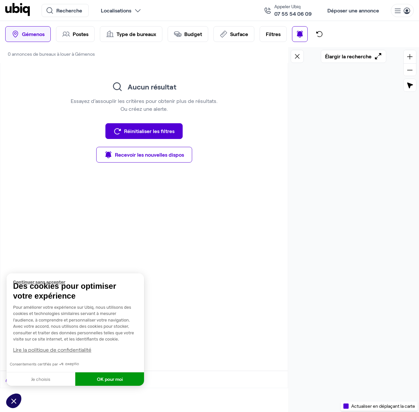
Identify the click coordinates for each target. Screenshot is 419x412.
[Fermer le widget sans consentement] (78, 282)
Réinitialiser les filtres (144, 131)
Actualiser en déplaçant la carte (383, 406)
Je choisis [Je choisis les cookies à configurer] (40, 379)
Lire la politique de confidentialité (52, 349)
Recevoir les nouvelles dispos (144, 155)
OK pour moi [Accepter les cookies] (110, 379)
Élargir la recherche (353, 56)
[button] (14, 401)
